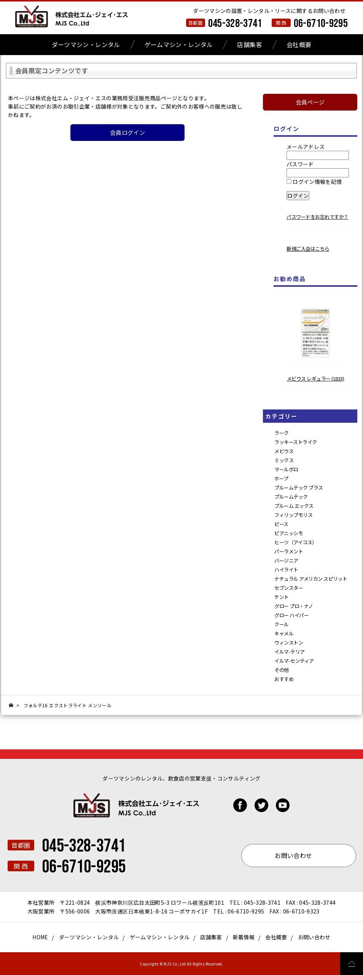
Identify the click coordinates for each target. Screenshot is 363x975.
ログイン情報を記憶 (314, 181)
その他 (281, 669)
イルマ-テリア (289, 651)
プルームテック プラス (298, 487)
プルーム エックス (294, 505)
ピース (281, 524)
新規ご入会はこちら (308, 248)
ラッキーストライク (295, 442)
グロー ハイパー (291, 615)
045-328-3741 (235, 23)
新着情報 (244, 937)
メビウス (283, 451)
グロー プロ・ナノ (293, 606)
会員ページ (310, 102)
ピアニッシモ (288, 533)
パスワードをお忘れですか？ (318, 216)
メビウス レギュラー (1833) (315, 378)
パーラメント (288, 551)
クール (281, 624)
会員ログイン (127, 132)
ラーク (281, 432)
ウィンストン (288, 642)
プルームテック (291, 496)
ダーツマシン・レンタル (86, 44)
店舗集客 (249, 44)
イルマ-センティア (294, 660)
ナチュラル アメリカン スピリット (310, 578)
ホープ (281, 478)
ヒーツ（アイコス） (295, 542)
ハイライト (286, 569)
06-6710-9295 (321, 23)
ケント (281, 596)
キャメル (283, 633)
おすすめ (283, 679)
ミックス (283, 460)
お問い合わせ (314, 937)
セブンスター (288, 587)
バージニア (286, 560)
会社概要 (299, 44)
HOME (40, 937)
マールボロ (286, 469)
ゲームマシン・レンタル (179, 44)
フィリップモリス (293, 514)
